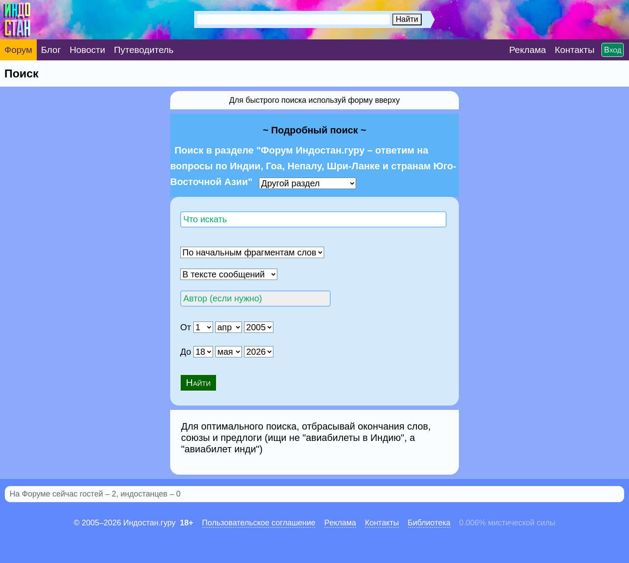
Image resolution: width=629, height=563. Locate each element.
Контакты (382, 522)
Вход (612, 49)
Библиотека (429, 522)
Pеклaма (340, 522)
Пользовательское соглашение (258, 522)
